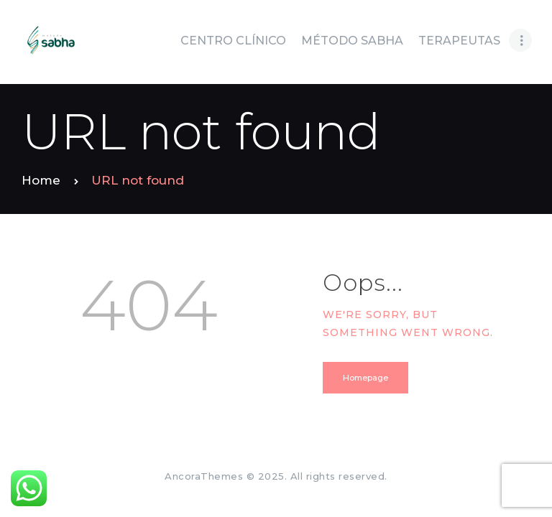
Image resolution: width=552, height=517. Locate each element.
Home (41, 180)
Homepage (365, 378)
